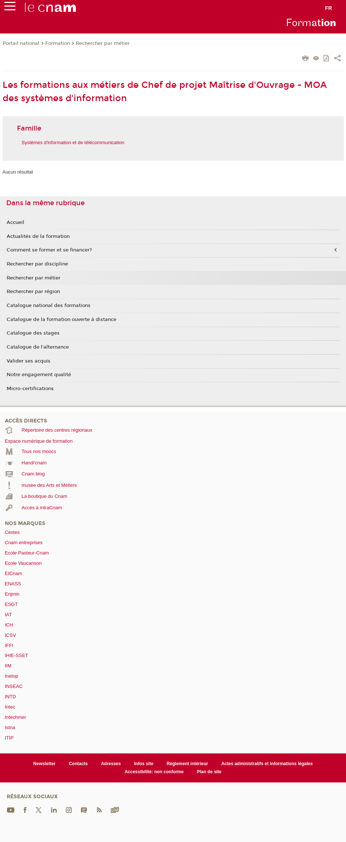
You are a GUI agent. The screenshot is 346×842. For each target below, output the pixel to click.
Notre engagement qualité (39, 375)
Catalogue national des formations (49, 305)
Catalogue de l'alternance (38, 347)
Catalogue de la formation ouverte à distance (61, 319)
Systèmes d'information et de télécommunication (73, 142)
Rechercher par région (33, 292)
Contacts (78, 763)
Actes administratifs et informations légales (267, 763)
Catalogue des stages (33, 333)
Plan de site (209, 771)
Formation (57, 43)
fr (328, 8)
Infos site (143, 763)
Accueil (15, 222)
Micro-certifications (30, 389)
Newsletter (44, 763)
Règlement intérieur (187, 763)
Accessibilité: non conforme (154, 771)
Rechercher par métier (103, 43)
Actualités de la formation (38, 236)
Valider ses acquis (28, 361)
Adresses (111, 763)
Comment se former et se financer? (49, 250)
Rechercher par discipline (37, 264)
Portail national (21, 43)
